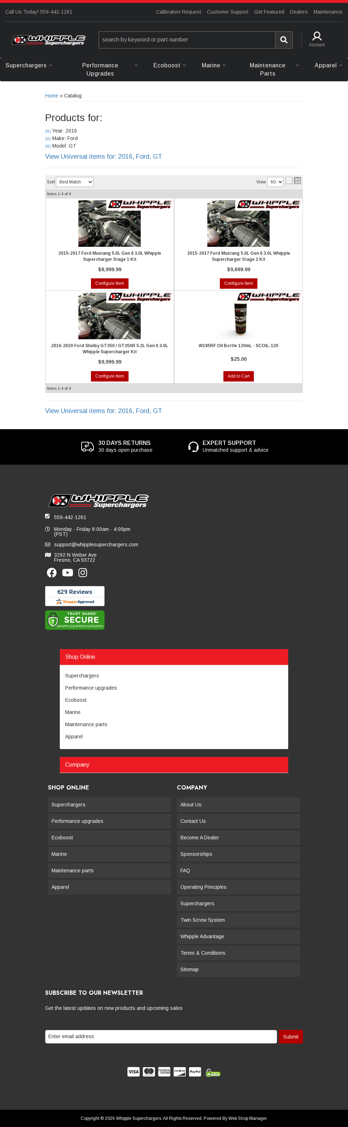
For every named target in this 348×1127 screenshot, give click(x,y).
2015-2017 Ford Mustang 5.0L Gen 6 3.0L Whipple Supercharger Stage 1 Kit (109, 256)
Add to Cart (239, 376)
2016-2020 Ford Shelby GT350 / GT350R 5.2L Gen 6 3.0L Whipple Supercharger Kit (109, 348)
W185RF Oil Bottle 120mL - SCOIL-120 (238, 345)
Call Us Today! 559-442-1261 (38, 12)
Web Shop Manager (247, 1118)
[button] (195, 40)
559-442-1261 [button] (70, 517)
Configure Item (109, 283)
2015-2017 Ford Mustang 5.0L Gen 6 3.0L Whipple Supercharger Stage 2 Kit (238, 256)
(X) (48, 131)
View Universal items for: (103, 156)
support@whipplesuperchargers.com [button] (96, 544)
